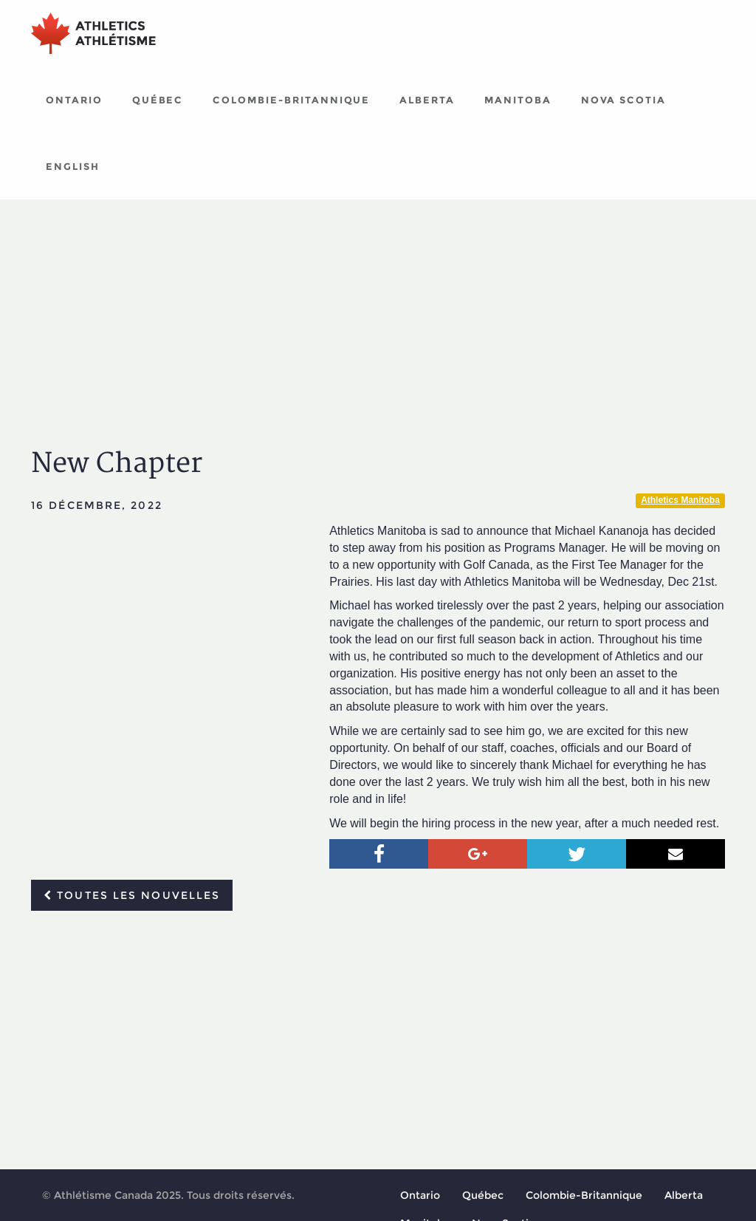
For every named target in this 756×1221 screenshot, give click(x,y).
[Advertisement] (378, 310)
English (73, 166)
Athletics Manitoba (680, 500)
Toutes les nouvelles (132, 895)
